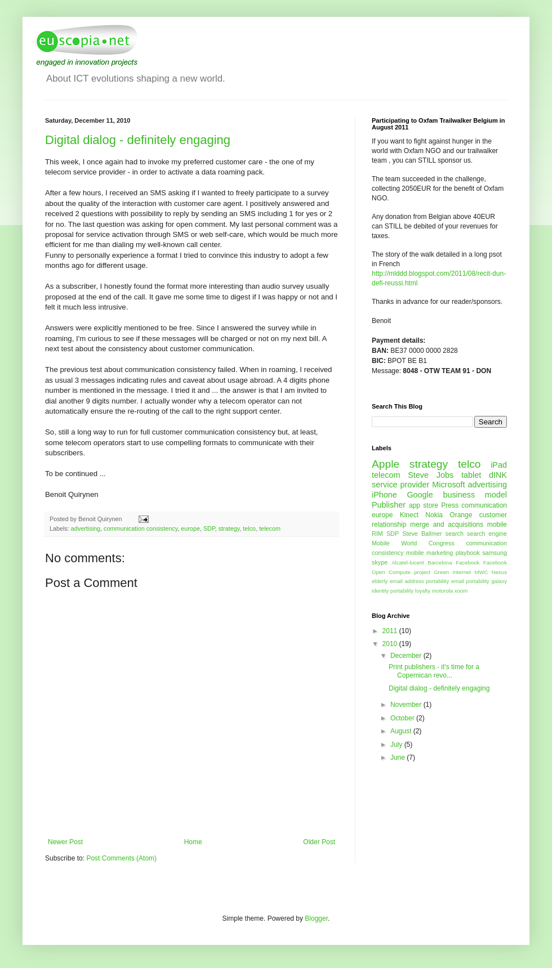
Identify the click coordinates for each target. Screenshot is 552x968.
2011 (390, 631)
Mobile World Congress (413, 543)
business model (475, 494)
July (397, 745)
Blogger (316, 918)
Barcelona (440, 562)
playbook (468, 552)
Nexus (499, 572)
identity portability (392, 591)
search (455, 533)
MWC (481, 572)
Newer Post (65, 842)
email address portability (419, 581)
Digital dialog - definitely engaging (137, 140)
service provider (400, 484)
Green (441, 572)
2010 (390, 644)
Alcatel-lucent (407, 562)
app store (423, 505)
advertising (85, 528)
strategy (229, 528)
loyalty (422, 591)
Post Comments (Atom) (121, 858)
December (407, 656)
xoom (461, 591)
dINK (498, 474)
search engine (487, 533)
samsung (494, 552)
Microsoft (448, 484)
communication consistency (140, 528)
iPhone (384, 494)
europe (190, 528)
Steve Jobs (430, 474)
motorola (442, 591)
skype (380, 562)
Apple (385, 464)
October (403, 718)
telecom (270, 528)
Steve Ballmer (422, 533)
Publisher (389, 504)
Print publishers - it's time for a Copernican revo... (434, 671)
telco (249, 528)
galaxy (499, 581)
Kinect (409, 515)
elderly (380, 581)
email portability (470, 581)
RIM (377, 533)
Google (420, 494)
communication (484, 505)
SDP (209, 528)
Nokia (434, 515)
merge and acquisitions (446, 524)
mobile (497, 524)
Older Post (319, 842)
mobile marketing (429, 552)
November (407, 705)
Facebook (467, 562)
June (398, 757)
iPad (499, 464)
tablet (471, 474)
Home (193, 842)
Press (449, 505)
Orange (460, 515)
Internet (461, 572)
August (401, 731)
